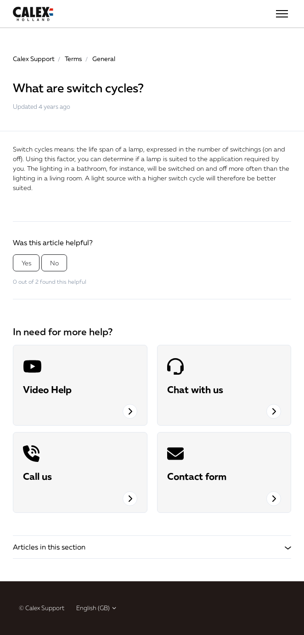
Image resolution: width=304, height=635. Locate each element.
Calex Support (34, 58)
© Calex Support (41, 608)
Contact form (196, 476)
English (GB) (96, 608)
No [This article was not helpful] (54, 263)
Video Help (47, 389)
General (103, 58)
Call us (37, 476)
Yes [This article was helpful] (26, 263)
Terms (73, 58)
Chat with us (195, 389)
